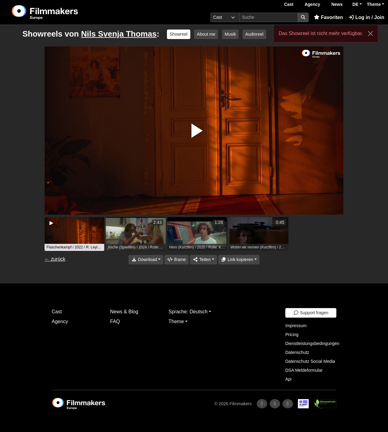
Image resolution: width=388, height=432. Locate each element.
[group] (74, 234)
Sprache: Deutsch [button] (188, 311)
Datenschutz (297, 352)
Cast (288, 4)
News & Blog (124, 311)
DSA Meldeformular (304, 370)
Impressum (296, 325)
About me (206, 34)
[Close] (370, 33)
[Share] (203, 259)
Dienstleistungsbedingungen (312, 343)
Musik (230, 34)
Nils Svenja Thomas (119, 33)
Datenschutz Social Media (310, 361)
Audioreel (254, 34)
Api (288, 379)
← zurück (55, 259)
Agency (312, 4)
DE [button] (355, 4)
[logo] (60, 12)
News (337, 4)
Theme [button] (374, 4)
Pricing (292, 334)
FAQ (115, 321)
